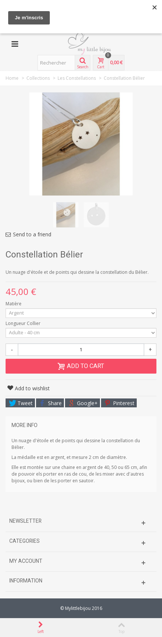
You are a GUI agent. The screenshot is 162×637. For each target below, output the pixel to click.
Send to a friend (32, 234)
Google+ (83, 403)
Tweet (21, 403)
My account (25, 561)
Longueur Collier (24, 323)
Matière (14, 304)
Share (50, 403)
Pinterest (119, 403)
